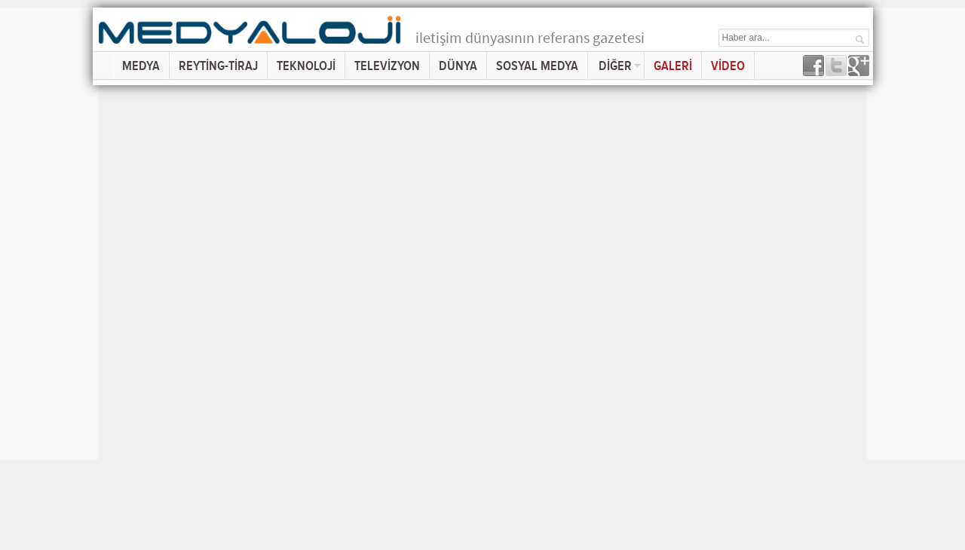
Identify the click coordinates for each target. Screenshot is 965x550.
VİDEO (728, 66)
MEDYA (141, 66)
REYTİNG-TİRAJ (218, 66)
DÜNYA (458, 66)
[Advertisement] (916, 234)
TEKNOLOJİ (306, 66)
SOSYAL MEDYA (537, 66)
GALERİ (673, 66)
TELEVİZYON (387, 66)
